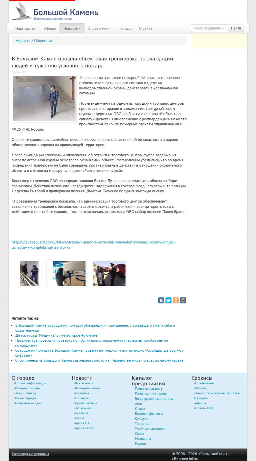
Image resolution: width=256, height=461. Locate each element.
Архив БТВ (83, 423)
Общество (43, 40)
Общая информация (30, 383)
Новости (72, 28)
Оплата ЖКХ (204, 408)
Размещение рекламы (30, 453)
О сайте (145, 28)
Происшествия (86, 403)
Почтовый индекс (28, 403)
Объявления (204, 383)
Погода (125, 28)
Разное (140, 443)
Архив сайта (84, 428)
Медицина (143, 438)
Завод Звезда (25, 393)
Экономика (83, 408)
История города (27, 388)
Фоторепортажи (87, 388)
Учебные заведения (150, 428)
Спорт (79, 418)
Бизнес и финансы (149, 413)
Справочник (99, 28)
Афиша (50, 28)
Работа (200, 388)
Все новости (84, 383)
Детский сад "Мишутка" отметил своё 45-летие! (56, 335)
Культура (81, 413)
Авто (138, 403)
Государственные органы (154, 398)
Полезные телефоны (151, 393)
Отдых (140, 408)
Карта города (25, 398)
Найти (236, 28)
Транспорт (143, 423)
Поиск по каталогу (149, 388)
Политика (82, 393)
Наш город (25, 28)
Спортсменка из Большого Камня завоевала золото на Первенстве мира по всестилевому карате (99, 360)
